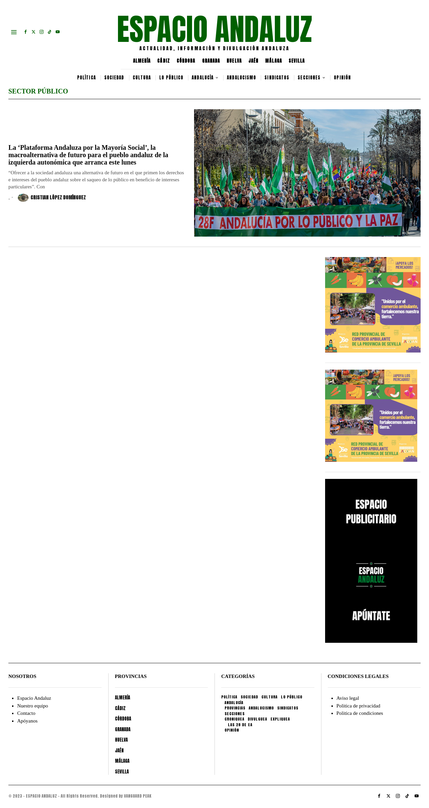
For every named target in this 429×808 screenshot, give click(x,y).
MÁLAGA (273, 61)
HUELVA (234, 61)
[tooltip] (25, 32)
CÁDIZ (163, 61)
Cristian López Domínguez (52, 198)
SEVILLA (297, 61)
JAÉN (253, 61)
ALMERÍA (142, 61)
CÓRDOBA (186, 61)
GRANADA (211, 61)
